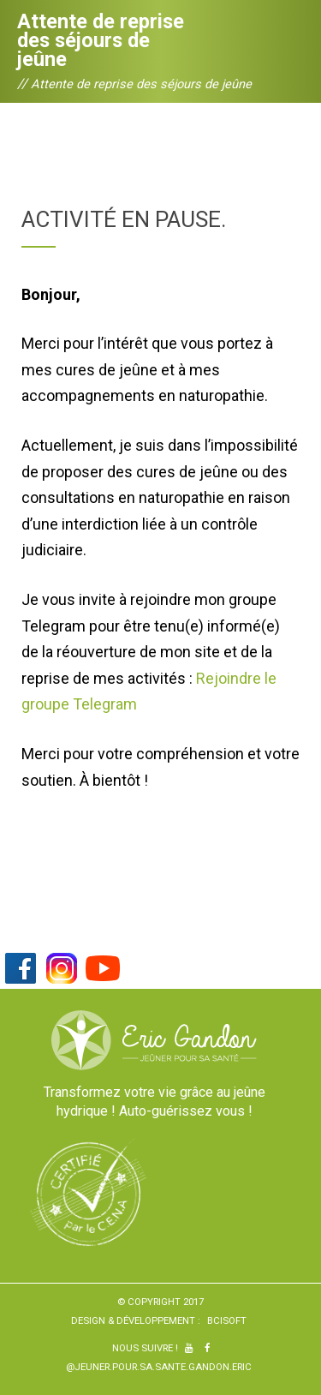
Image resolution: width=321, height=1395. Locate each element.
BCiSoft (227, 1320)
